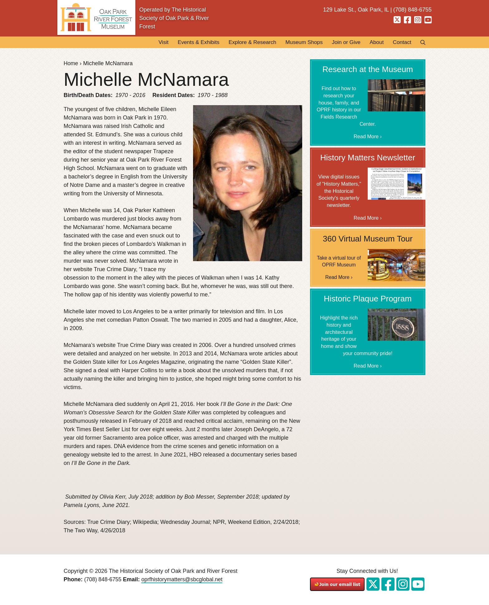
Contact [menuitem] (401, 42)
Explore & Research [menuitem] (243, 42)
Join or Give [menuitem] (342, 42)
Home (71, 64)
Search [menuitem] (421, 42)
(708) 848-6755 (103, 580)
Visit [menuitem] (149, 42)
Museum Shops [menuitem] (297, 42)
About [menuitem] (374, 42)
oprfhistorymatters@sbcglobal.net (184, 580)
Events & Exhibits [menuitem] (186, 42)
